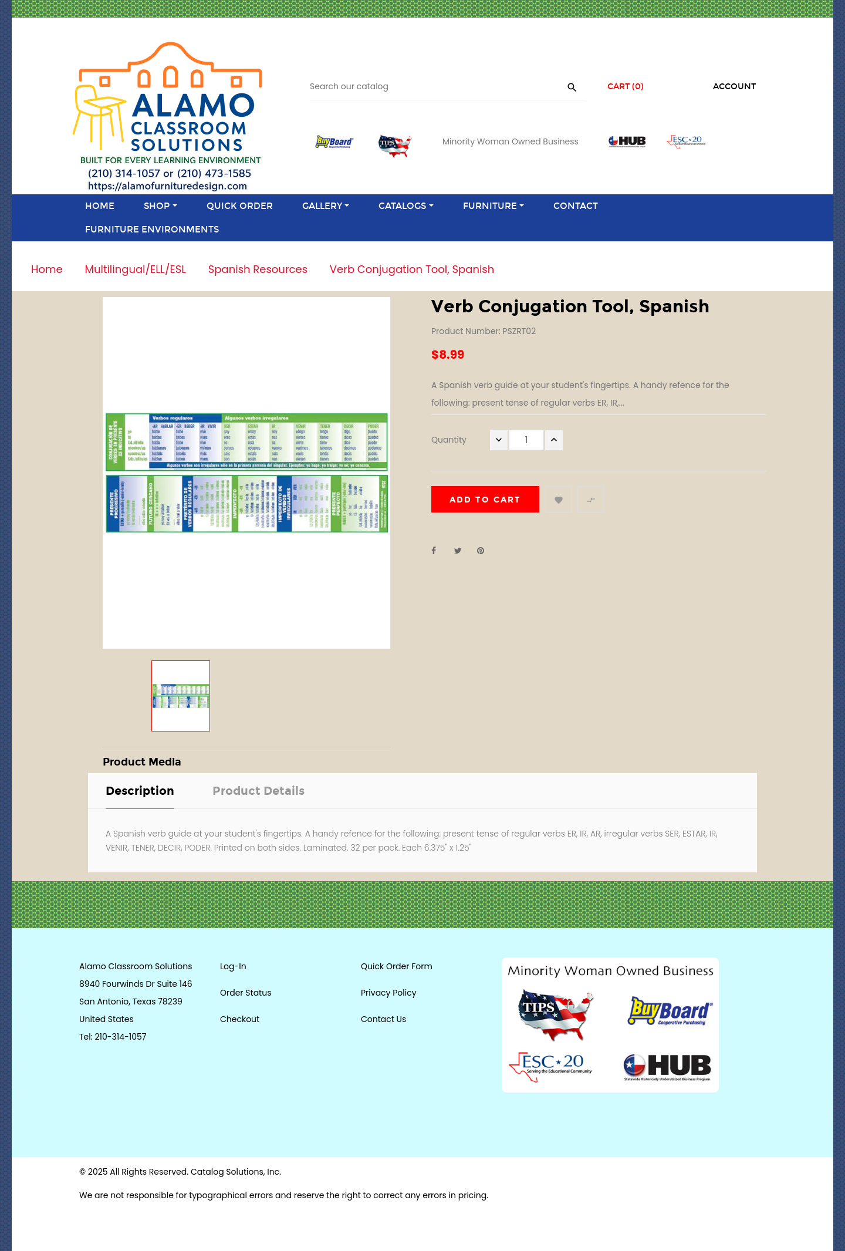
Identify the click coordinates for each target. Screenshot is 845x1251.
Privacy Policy (389, 993)
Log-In (233, 966)
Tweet (463, 550)
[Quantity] (526, 440)
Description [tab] (140, 791)
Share (440, 550)
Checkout (239, 1019)
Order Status (245, 993)
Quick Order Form (396, 966)
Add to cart (485, 500)
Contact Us (383, 1019)
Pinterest (486, 550)
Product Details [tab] (258, 791)
